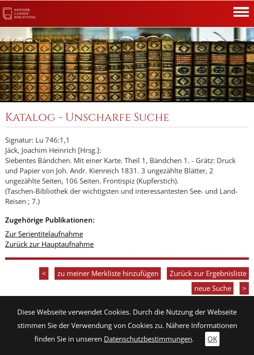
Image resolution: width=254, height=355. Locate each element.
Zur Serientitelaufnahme (44, 234)
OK (212, 339)
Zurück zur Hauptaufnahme (49, 244)
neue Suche (212, 288)
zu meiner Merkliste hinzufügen (107, 273)
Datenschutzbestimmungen (148, 339)
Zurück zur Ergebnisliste (208, 273)
